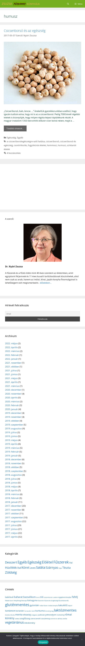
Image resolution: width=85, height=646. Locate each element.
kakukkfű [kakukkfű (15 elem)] (62, 605)
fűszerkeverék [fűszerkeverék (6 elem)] (63, 600)
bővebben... (45, 282)
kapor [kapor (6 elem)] (70, 605)
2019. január (11, 455)
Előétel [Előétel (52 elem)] (47, 562)
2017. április (11, 536)
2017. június (11, 529)
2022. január (11, 358)
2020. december (13, 389)
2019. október (12, 420)
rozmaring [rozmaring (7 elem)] (60, 615)
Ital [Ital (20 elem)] (19, 567)
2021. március (12, 386)
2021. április (11, 382)
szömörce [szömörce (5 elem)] (53, 618)
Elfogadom (43, 642)
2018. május (11, 486)
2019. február (12, 451)
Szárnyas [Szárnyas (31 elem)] (52, 567)
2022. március (12, 351)
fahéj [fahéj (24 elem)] (75, 597)
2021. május (11, 378)
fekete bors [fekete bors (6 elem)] (9, 600)
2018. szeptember (14, 471)
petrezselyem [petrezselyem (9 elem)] (50, 615)
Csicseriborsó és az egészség (24, 30)
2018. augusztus (13, 474)
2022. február (12, 355)
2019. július (11, 432)
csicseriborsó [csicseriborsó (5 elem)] (48, 597)
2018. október (12, 467)
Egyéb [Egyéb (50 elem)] (22, 562)
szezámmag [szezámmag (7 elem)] (45, 618)
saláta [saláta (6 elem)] (17, 618)
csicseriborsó (52, 141)
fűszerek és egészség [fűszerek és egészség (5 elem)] (51, 600)
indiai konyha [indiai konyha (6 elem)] (53, 605)
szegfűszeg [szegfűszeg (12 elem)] (25, 618)
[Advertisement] (42, 187)
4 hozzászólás (14, 153)
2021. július (11, 370)
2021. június (11, 374)
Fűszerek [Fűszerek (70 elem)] (61, 562)
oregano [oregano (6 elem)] (34, 615)
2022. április (11, 347)
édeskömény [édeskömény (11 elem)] (29, 623)
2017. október (12, 513)
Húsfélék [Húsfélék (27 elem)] (11, 568)
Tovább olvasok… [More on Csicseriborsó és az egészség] (15, 128)
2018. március (12, 494)
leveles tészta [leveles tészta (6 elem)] (10, 615)
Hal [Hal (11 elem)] (70, 562)
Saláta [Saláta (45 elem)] (40, 567)
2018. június (11, 482)
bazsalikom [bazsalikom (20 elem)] (29, 596)
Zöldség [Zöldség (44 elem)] (11, 572)
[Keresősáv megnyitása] (68, 4)
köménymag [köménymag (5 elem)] (49, 611)
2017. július (11, 525)
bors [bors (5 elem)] (37, 597)
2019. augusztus (13, 428)
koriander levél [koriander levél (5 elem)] (30, 611)
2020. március (12, 401)
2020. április (11, 397)
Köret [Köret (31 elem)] (25, 567)
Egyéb (20, 137)
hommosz (52, 145)
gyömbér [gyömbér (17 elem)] (34, 605)
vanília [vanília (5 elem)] (65, 618)
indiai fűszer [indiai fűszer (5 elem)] (44, 605)
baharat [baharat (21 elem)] (18, 596)
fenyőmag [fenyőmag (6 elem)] (17, 600)
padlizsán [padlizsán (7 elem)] (41, 615)
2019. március (12, 447)
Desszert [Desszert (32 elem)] (11, 562)
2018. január (11, 502)
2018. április (11, 490)
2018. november (13, 463)
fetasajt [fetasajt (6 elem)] (24, 600)
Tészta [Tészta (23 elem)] (66, 567)
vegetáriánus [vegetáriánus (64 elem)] (14, 622)
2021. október (12, 366)
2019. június (11, 436)
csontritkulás (20, 145)
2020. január (11, 409)
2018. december (13, 459)
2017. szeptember (14, 517)
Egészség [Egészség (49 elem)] (34, 562)
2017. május (11, 532)
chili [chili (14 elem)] (41, 597)
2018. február (12, 498)
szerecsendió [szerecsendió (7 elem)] (36, 618)
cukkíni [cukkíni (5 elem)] (55, 597)
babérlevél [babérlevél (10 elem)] (9, 597)
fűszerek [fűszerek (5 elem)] (41, 600)
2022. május (11, 343)
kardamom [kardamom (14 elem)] (10, 610)
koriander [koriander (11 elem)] (20, 610)
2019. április (11, 443)
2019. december (13, 413)
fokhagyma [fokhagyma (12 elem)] (32, 600)
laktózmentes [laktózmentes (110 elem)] (65, 610)
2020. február (12, 405)
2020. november (13, 393)
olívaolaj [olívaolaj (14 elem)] (27, 614)
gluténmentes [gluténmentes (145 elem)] (17, 604)
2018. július (11, 478)
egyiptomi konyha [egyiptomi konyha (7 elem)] (64, 597)
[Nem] (82, 639)
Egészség (11, 137)
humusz (62, 145)
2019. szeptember (14, 424)
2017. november (13, 509)
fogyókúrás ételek (37, 145)
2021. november (13, 362)
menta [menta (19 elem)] (18, 614)
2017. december (13, 505)
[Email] (42, 314)
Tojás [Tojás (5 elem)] (60, 568)
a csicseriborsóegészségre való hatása (26, 141)
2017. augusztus (13, 521)
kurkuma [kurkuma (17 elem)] (40, 610)
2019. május (11, 440)
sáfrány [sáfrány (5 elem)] (60, 618)
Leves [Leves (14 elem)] (33, 567)
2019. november (13, 416)
